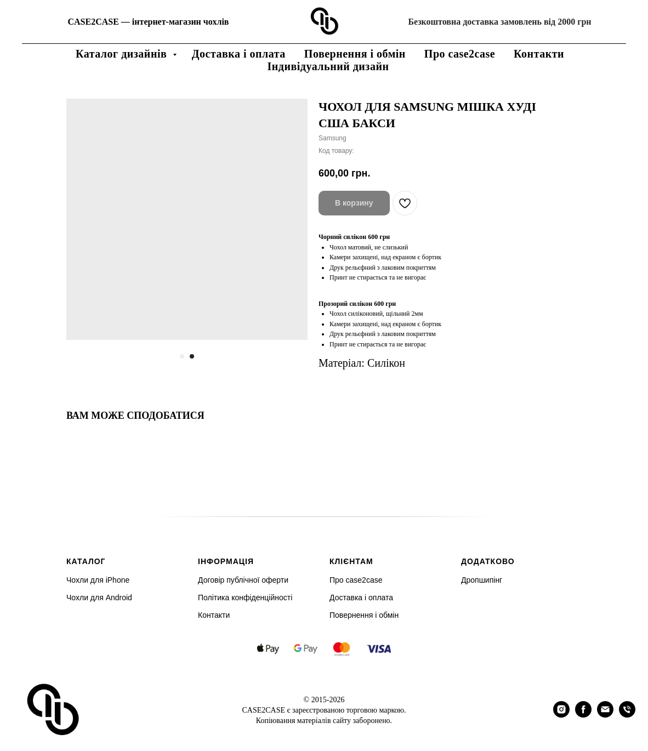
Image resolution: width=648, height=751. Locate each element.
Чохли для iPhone (97, 580)
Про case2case (459, 54)
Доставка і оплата (239, 54)
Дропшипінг (481, 580)
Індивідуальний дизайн (328, 66)
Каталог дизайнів (123, 54)
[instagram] (561, 714)
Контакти (539, 54)
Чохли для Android (99, 597)
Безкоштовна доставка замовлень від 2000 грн (499, 21)
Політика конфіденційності (245, 597)
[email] (605, 714)
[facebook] (583, 714)
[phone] (627, 714)
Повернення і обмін (355, 54)
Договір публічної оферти (243, 580)
